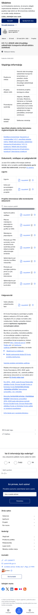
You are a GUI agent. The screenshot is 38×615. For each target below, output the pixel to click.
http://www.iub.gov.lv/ (18, 343)
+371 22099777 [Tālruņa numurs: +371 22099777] (9, 560)
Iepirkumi (5, 519)
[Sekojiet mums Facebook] (3, 589)
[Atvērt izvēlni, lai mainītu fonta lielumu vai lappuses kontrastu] (29, 611)
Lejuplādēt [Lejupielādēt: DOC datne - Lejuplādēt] (24, 180)
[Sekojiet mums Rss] (24, 589)
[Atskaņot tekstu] (9, 51)
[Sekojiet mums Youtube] (16, 589)
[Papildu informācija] (33, 180)
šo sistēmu (30, 167)
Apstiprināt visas (28, 21)
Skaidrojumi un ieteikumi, (15, 351)
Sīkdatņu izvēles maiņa (10, 549)
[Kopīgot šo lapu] (19, 434)
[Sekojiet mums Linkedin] (11, 589)
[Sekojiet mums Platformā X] (7, 589)
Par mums (5, 525)
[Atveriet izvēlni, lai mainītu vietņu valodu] (8, 611)
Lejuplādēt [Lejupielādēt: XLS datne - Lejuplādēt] (26, 225)
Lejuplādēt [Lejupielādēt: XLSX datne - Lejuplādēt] (26, 235)
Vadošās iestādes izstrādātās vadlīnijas (17, 363)
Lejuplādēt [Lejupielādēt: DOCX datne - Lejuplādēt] (26, 215)
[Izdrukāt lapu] (19, 430)
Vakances (5, 516)
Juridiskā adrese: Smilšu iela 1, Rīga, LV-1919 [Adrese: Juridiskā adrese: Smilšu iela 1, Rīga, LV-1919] (19, 567)
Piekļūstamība (7, 543)
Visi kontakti (12, 577)
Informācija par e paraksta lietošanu (16, 413)
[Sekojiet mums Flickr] (20, 589)
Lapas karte (6, 546)
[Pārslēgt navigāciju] (19, 610)
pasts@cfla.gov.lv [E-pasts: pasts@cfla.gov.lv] (10, 563)
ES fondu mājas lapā (17, 377)
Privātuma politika (8, 540)
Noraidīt (10, 21)
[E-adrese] (6, 570)
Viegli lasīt (5, 536)
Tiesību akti (8, 345)
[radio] (7, 462)
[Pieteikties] (20, 501)
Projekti (5, 522)
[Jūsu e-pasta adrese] (19, 494)
